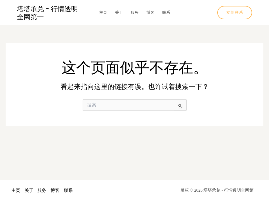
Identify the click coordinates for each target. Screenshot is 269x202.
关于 (119, 12)
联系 (166, 12)
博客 (150, 12)
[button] (234, 12)
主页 (103, 12)
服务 (135, 12)
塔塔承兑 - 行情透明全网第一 (47, 12)
